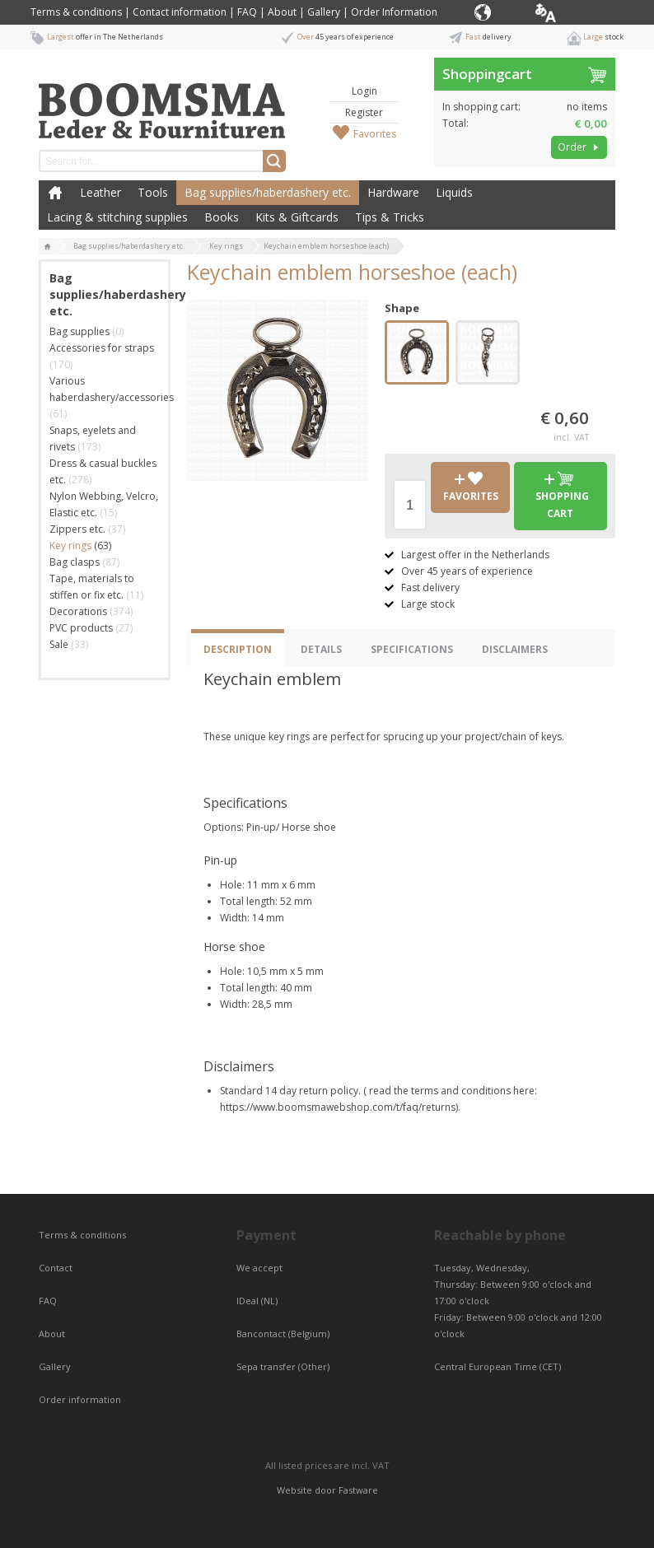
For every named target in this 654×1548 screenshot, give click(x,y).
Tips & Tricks (389, 217)
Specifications (412, 649)
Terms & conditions (76, 12)
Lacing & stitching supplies (117, 217)
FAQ (247, 12)
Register (364, 112)
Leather (100, 192)
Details (321, 649)
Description (237, 649)
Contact (57, 1267)
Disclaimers (515, 649)
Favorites (374, 134)
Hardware (393, 192)
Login (364, 91)
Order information (80, 1399)
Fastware (358, 1490)
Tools (153, 192)
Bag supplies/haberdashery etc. (268, 192)
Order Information (394, 12)
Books (221, 217)
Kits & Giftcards (297, 217)
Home (55, 192)
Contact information (180, 12)
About (282, 12)
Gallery (323, 12)
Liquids (454, 192)
